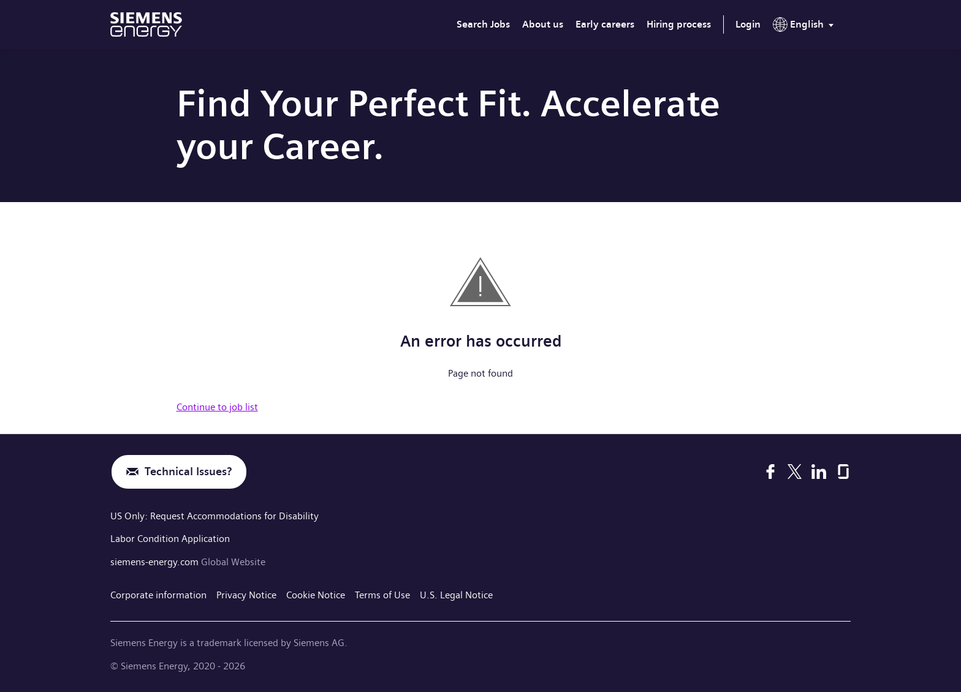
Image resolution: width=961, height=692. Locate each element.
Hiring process (679, 24)
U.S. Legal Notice (456, 595)
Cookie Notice (315, 595)
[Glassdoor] (843, 471)
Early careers (604, 24)
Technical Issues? (188, 471)
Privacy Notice (246, 595)
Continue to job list (217, 407)
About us (542, 24)
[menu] (805, 27)
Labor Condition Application (170, 538)
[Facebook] (770, 471)
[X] (795, 471)
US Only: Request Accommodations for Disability (214, 516)
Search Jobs (483, 24)
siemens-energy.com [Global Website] (155, 562)
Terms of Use (382, 595)
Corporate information (158, 595)
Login (748, 24)
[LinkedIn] (818, 471)
